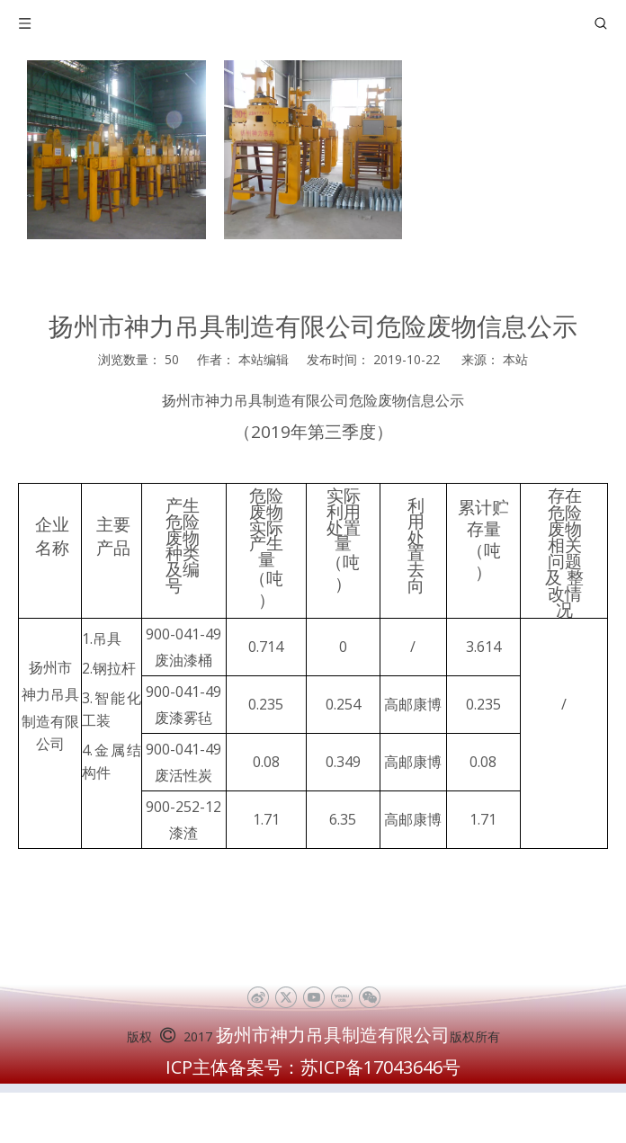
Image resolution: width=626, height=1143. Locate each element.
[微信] (369, 997)
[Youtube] (313, 997)
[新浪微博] (257, 997)
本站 (515, 359)
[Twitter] (285, 997)
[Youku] (341, 997)
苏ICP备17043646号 (380, 1067)
